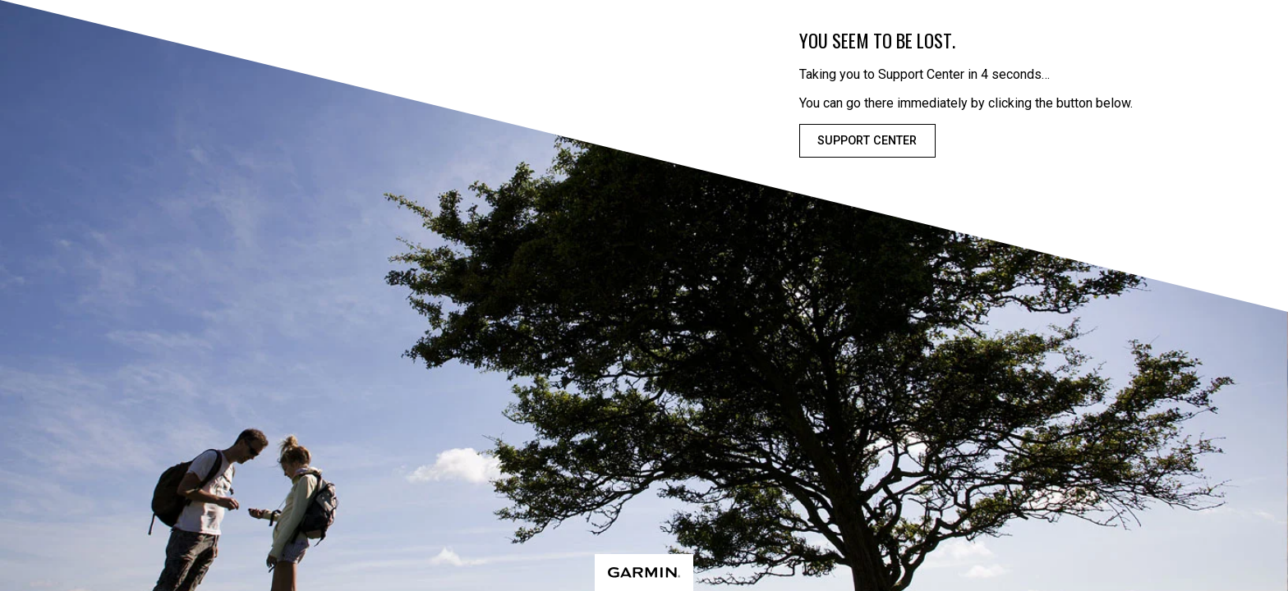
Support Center (867, 141)
